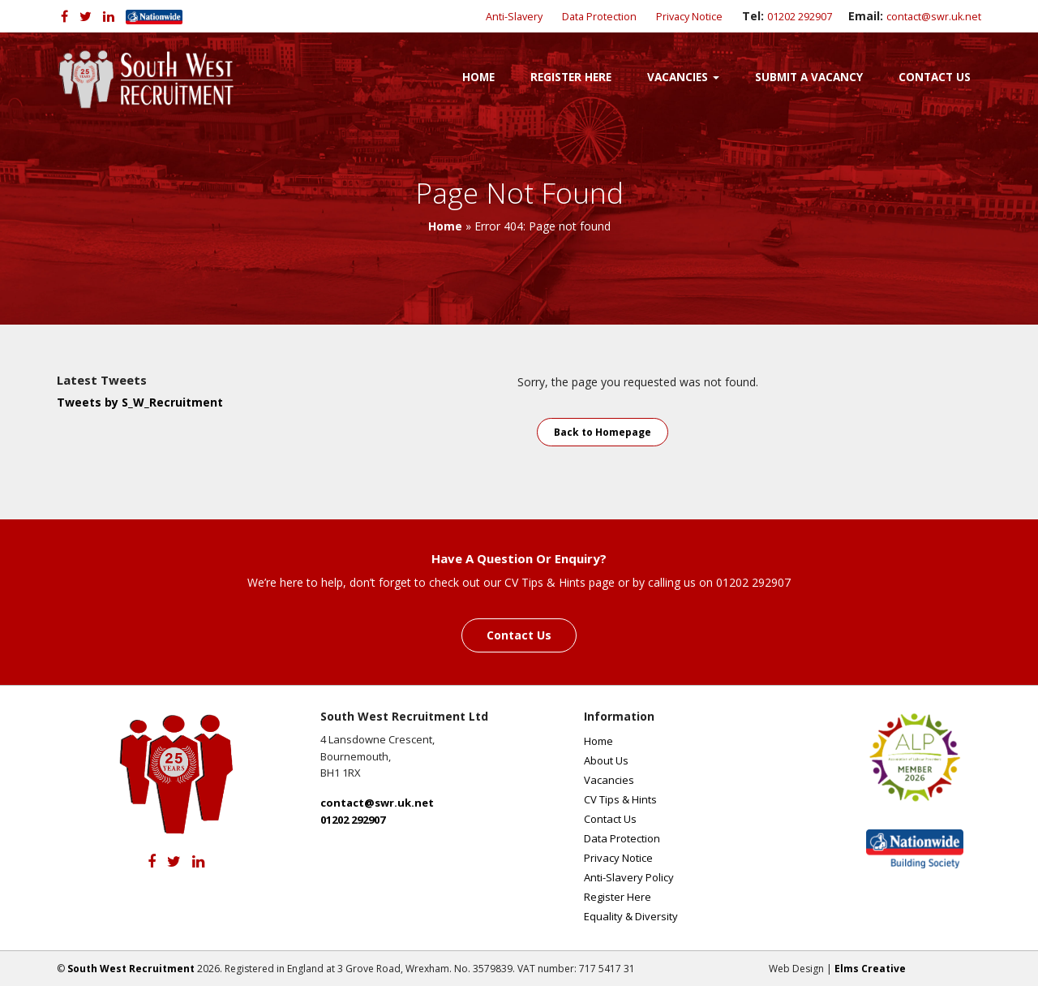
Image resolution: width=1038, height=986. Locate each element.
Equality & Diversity (631, 916)
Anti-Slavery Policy (629, 877)
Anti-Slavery (514, 17)
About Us (606, 760)
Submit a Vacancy (809, 77)
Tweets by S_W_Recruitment (140, 402)
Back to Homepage (602, 432)
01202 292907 (799, 17)
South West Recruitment (131, 968)
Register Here (570, 77)
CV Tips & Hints (620, 799)
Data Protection (599, 17)
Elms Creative (870, 968)
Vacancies (683, 77)
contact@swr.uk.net (933, 17)
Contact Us (935, 77)
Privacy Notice (689, 17)
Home (478, 77)
